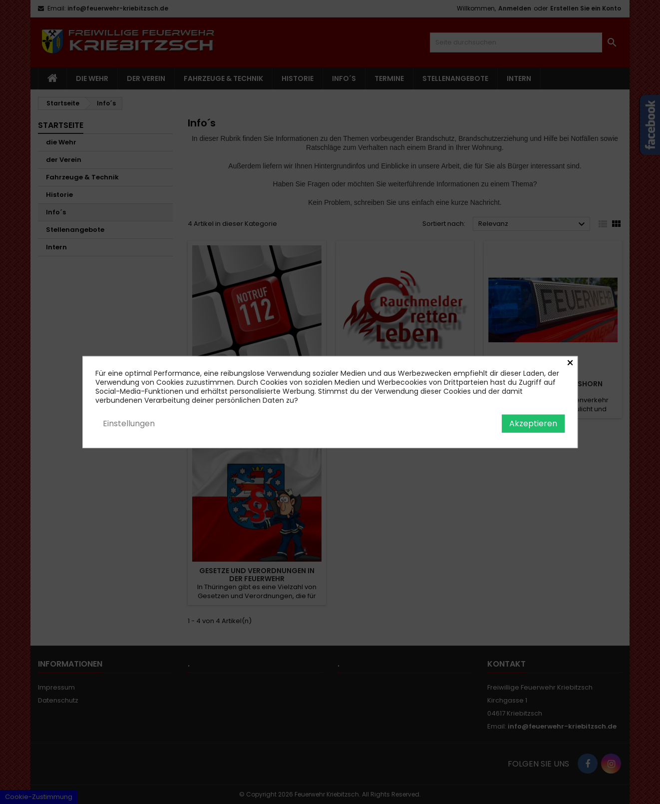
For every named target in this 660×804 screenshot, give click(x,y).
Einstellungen (129, 423)
